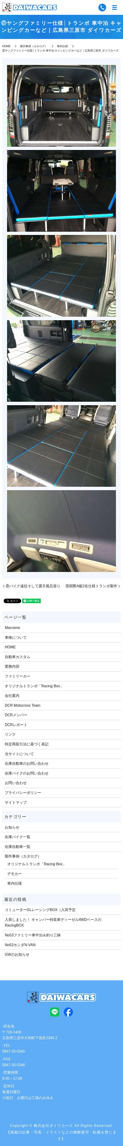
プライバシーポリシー (23, 793)
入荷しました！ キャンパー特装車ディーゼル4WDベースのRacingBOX (53, 922)
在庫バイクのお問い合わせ (27, 773)
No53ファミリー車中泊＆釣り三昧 (33, 935)
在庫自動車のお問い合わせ (27, 763)
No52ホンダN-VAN (20, 945)
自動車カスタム (17, 657)
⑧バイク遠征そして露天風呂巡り (33, 586)
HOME (6, 46)
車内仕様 (62, 46)
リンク (10, 734)
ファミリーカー (17, 676)
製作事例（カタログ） (33, 46)
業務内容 (12, 666)
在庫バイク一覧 (17, 837)
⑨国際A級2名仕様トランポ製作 (91, 586)
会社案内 (12, 696)
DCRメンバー (16, 715)
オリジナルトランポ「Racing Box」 (34, 686)
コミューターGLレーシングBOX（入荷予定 (40, 910)
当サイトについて (19, 754)
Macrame (12, 628)
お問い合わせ (16, 783)
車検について (16, 637)
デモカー (14, 874)
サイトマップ (16, 802)
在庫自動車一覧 (17, 847)
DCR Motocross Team (22, 705)
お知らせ (12, 827)
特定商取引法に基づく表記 (27, 744)
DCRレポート (16, 725)
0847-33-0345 (13, 1051)
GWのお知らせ (17, 954)
